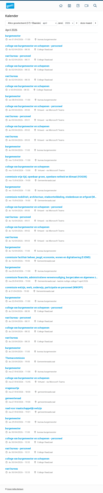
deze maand (86, 23)
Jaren (60, 23)
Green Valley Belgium (15, 489)
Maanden (36, 23)
